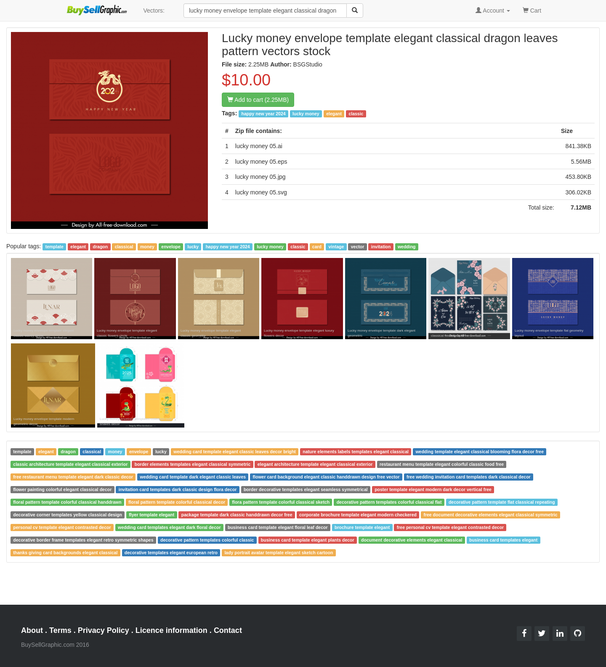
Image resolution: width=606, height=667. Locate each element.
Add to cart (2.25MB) (258, 99)
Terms (60, 630)
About (32, 630)
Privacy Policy (103, 630)
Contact (228, 630)
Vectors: (154, 10)
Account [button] (493, 10)
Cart (532, 10)
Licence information (171, 630)
